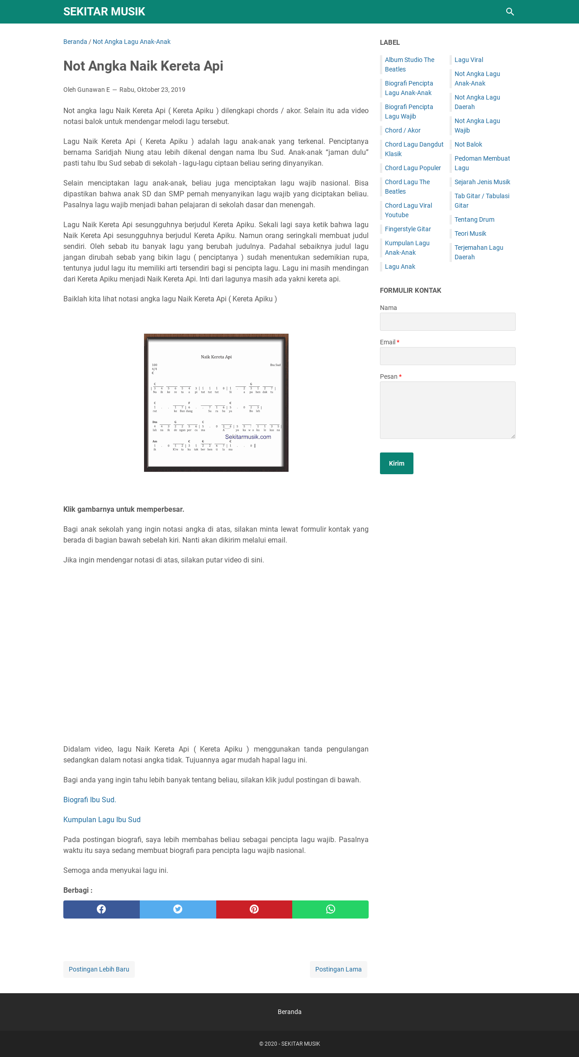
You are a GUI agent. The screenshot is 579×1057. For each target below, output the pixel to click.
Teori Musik (470, 233)
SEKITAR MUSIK (104, 11)
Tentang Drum (474, 219)
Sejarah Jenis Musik (482, 182)
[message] (448, 410)
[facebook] (101, 909)
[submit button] (396, 463)
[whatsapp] (330, 909)
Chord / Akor (403, 130)
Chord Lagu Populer (413, 167)
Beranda (290, 1011)
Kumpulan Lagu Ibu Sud (102, 819)
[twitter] (178, 909)
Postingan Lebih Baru (99, 969)
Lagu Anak (400, 266)
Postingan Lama (338, 969)
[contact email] (448, 356)
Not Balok (468, 144)
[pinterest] (254, 909)
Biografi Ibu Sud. (89, 799)
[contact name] (448, 322)
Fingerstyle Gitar (408, 229)
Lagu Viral (469, 59)
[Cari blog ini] (510, 11)
